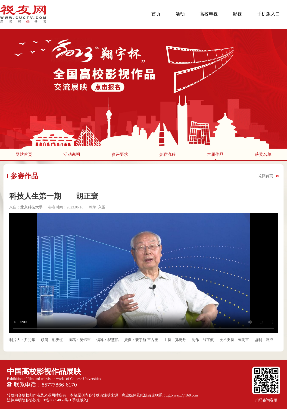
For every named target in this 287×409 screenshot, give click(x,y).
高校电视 (209, 13)
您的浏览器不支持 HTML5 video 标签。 (143, 273)
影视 (237, 13)
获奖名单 (263, 154)
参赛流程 (167, 154)
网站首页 (24, 154)
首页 (156, 13)
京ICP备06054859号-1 (54, 400)
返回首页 (265, 176)
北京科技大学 (31, 207)
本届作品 (215, 154)
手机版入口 (268, 13)
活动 (180, 13)
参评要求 (119, 154)
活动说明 (71, 154)
